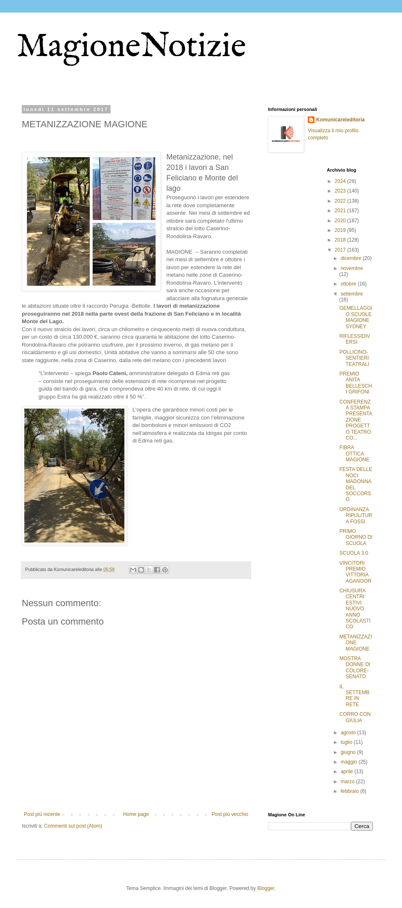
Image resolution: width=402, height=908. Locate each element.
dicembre (351, 258)
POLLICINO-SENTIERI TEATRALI (354, 358)
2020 (341, 221)
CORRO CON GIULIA (355, 717)
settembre (351, 294)
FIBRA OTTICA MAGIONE (354, 454)
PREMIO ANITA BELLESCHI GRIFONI (355, 383)
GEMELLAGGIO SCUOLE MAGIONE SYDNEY (355, 317)
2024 (341, 181)
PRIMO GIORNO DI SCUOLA (355, 537)
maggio (349, 762)
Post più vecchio (230, 814)
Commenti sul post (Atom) (73, 826)
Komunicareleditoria (340, 120)
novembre (351, 268)
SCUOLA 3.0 (353, 553)
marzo (348, 782)
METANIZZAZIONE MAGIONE (355, 643)
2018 (341, 240)
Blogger (265, 888)
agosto (348, 733)
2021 (341, 210)
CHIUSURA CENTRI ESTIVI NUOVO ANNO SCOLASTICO (354, 609)
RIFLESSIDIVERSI (354, 339)
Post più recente (42, 814)
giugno (348, 752)
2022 (341, 201)
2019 (341, 230)
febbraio (350, 791)
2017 (341, 250)
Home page (136, 814)
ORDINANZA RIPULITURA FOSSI (355, 516)
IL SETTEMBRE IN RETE (354, 695)
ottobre (349, 284)
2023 (341, 191)
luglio (346, 742)
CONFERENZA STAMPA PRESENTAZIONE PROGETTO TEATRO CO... (355, 420)
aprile (347, 771)
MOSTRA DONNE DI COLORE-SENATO (354, 667)
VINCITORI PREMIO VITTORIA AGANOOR (355, 572)
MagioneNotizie (131, 47)
